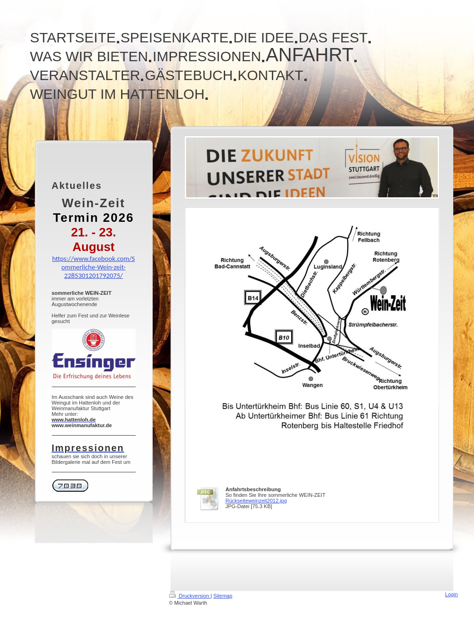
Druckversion (190, 596)
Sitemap (222, 596)
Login (451, 594)
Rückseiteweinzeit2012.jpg (256, 500)
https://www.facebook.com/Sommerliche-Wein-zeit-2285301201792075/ (93, 267)
